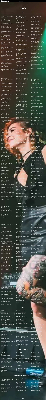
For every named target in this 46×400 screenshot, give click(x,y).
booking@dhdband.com (5, 1)
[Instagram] (23, 398)
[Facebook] (22, 398)
